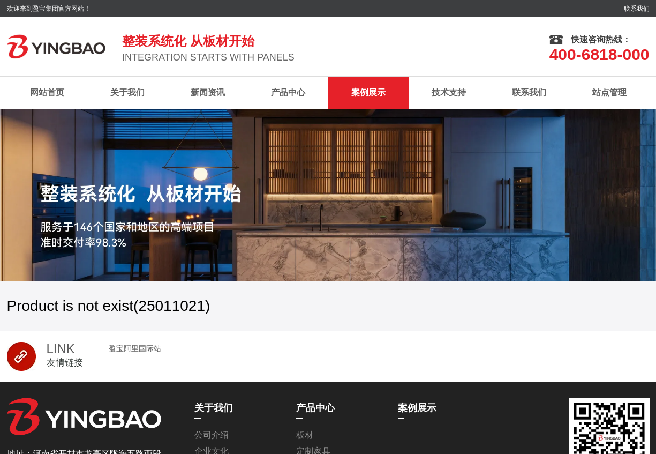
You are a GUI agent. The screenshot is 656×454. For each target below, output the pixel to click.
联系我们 (637, 8)
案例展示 (368, 92)
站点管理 (609, 92)
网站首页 (47, 92)
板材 (304, 435)
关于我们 (127, 92)
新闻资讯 (208, 92)
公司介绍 (211, 435)
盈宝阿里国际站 (135, 348)
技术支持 (449, 92)
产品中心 (288, 92)
